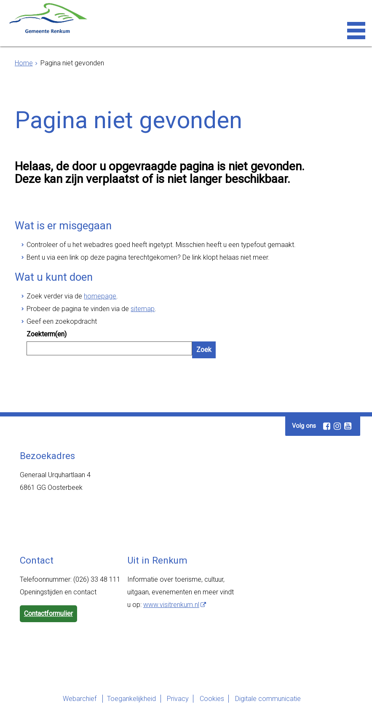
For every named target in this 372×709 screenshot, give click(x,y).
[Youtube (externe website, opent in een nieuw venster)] (347, 426)
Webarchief (70, 699)
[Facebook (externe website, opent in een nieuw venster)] (326, 426)
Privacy (176, 699)
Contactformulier (48, 614)
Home (24, 63)
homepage (100, 296)
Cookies (213, 699)
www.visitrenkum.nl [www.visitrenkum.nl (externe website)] (171, 605)
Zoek (203, 350)
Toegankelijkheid (125, 699)
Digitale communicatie (273, 699)
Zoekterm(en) (47, 334)
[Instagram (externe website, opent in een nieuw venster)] (337, 426)
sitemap (143, 309)
